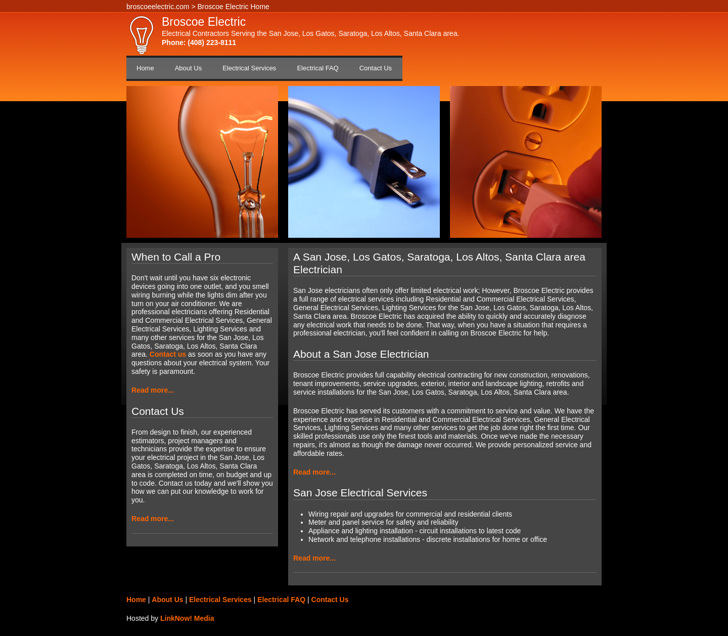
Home (145, 68)
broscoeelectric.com (158, 7)
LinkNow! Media (187, 618)
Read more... (152, 390)
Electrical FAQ (317, 68)
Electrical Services (249, 68)
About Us (188, 68)
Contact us (168, 354)
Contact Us (375, 68)
